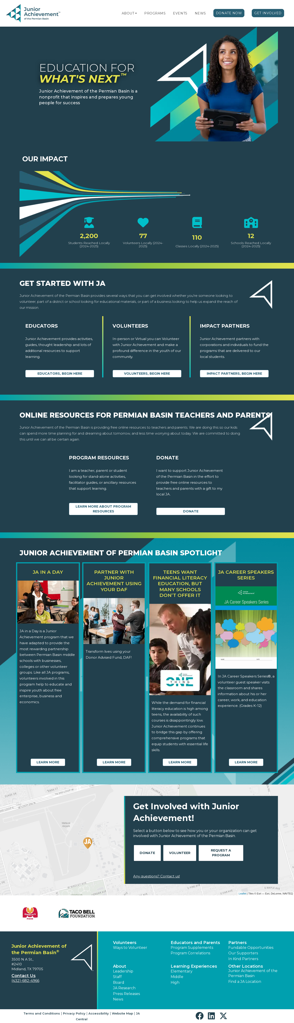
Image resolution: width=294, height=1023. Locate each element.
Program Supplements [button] (192, 947)
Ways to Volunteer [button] (130, 947)
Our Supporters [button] (243, 953)
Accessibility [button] (98, 1013)
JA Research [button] (124, 988)
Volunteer (179, 853)
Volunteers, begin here (147, 373)
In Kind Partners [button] (243, 959)
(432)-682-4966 (25, 980)
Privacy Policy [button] (74, 1013)
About (128, 13)
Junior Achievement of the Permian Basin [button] (252, 973)
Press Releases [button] (126, 994)
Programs (155, 13)
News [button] (118, 999)
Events (180, 13)
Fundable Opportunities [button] (250, 947)
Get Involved (268, 13)
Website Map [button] (122, 1013)
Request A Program (221, 852)
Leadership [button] (123, 971)
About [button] (119, 966)
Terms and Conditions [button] (41, 1013)
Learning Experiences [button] (194, 966)
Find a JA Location (244, 981)
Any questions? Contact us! (156, 876)
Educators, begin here (59, 373)
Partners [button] (237, 943)
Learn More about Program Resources (103, 508)
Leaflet (242, 893)
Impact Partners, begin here (234, 373)
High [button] (175, 982)
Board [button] (118, 982)
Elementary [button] (181, 971)
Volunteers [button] (124, 943)
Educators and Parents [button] (195, 943)
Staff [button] (117, 977)
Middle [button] (177, 977)
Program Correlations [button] (190, 953)
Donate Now (229, 13)
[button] (136, 13)
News (200, 13)
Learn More (48, 762)
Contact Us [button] (23, 976)
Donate (190, 511)
